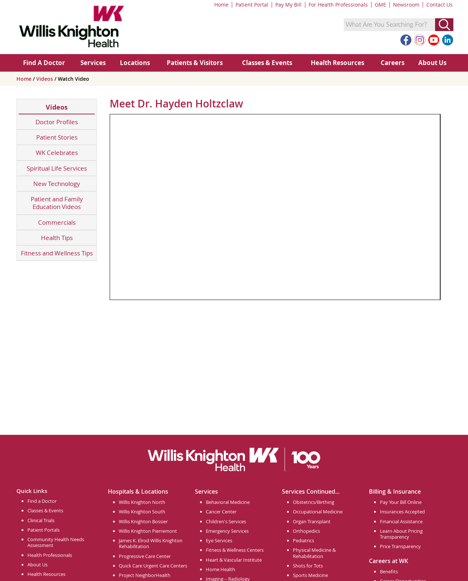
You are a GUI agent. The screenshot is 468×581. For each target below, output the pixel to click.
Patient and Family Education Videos (57, 203)
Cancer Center (221, 511)
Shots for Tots (308, 565)
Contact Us (439, 4)
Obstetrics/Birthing (313, 502)
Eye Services (219, 540)
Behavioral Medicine (228, 502)
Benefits (389, 571)
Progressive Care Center (145, 556)
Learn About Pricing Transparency (401, 534)
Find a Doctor (42, 501)
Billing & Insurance (395, 491)
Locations (135, 62)
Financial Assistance (401, 521)
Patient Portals (43, 530)
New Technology (56, 183)
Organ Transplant (312, 521)
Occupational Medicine (318, 511)
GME (380, 4)
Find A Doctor (44, 62)
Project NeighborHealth (144, 575)
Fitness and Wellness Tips (57, 253)
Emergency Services (227, 531)
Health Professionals (49, 555)
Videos (45, 78)
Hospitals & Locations (138, 491)
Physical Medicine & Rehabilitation (314, 553)
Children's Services (226, 521)
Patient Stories (57, 137)
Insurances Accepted (402, 511)
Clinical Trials (40, 520)
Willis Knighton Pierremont (148, 531)
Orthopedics (306, 531)
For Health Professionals (338, 4)
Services (93, 62)
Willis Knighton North (142, 502)
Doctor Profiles (56, 122)
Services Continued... (311, 491)
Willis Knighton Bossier (143, 521)
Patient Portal (251, 4)
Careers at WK (388, 561)
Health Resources (337, 62)
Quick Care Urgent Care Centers (153, 565)
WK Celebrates (57, 152)
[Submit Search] (444, 24)
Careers (392, 62)
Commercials (57, 222)
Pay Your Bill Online (401, 502)
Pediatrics (303, 540)
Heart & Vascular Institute (234, 560)
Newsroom (406, 4)
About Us (432, 62)
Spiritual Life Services (57, 168)
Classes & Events (267, 62)
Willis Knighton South (142, 511)
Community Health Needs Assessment (55, 542)
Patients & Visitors (195, 62)
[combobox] (389, 24)
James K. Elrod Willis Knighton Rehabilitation (150, 543)
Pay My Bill (288, 4)
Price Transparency (400, 546)
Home (221, 4)
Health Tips (57, 238)
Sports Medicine (310, 575)
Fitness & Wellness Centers (235, 550)
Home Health (220, 569)
